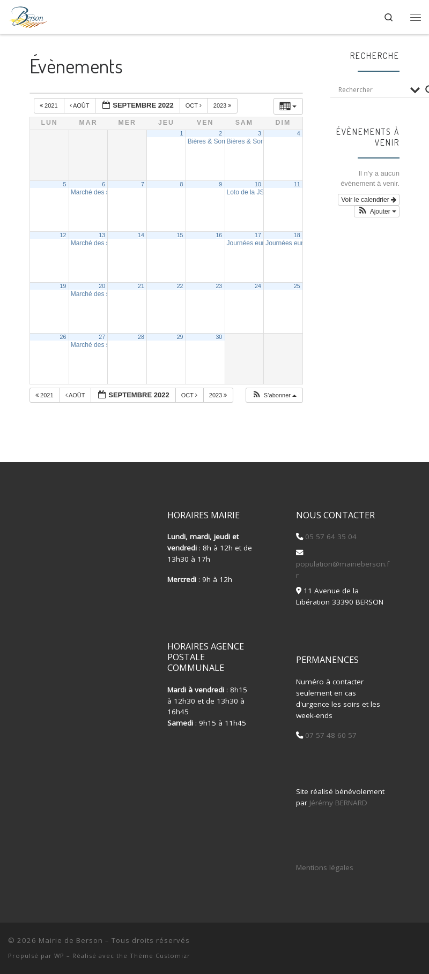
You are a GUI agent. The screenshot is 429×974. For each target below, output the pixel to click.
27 (102, 337)
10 (258, 184)
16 (219, 235)
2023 (223, 105)
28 (141, 337)
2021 (50, 105)
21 (141, 286)
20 (102, 286)
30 (219, 337)
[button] (274, 395)
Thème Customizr (160, 956)
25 (297, 286)
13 (102, 235)
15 (180, 235)
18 (297, 235)
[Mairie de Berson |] (27, 14)
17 (258, 235)
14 (141, 235)
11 (297, 184)
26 (63, 337)
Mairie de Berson (71, 940)
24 (258, 286)
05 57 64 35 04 (330, 536)
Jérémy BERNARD (338, 802)
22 (180, 286)
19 (63, 286)
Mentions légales (324, 867)
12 (63, 235)
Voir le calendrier (368, 199)
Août (80, 105)
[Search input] (371, 89)
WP (59, 956)
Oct (194, 105)
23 (219, 286)
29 (180, 337)
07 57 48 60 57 (330, 735)
